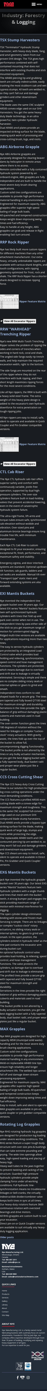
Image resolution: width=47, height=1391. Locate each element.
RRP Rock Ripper (14, 242)
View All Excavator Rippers (19, 321)
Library (5, 1305)
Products (5, 1294)
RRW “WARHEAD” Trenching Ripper (15, 331)
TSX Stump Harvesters (20, 39)
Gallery (4, 1301)
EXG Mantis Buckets (18, 872)
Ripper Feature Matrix (32, 301)
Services (5, 1297)
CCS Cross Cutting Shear (21, 776)
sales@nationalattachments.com (23, 1276)
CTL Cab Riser (12, 471)
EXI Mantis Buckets (17, 593)
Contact (5, 1312)
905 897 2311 (11, 1259)
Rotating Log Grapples (20, 1124)
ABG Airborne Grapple (19, 146)
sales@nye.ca (14, 1262)
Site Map (5, 1315)
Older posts (7, 1237)
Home (4, 1290)
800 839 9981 (11, 1274)
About (4, 1308)
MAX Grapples (12, 1028)
